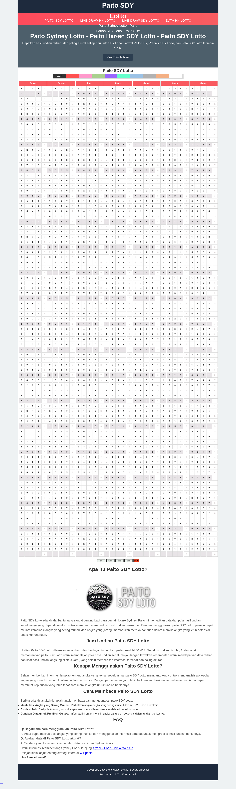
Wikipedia (86, 753)
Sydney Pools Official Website (113, 748)
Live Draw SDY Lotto (140, 20)
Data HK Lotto (178, 20)
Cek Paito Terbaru (118, 57)
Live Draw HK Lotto (97, 20)
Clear (59, 76)
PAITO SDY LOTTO (59, 20)
